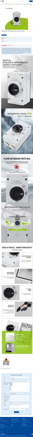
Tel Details (2, 433)
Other (19, 389)
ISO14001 (19, 383)
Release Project (24, 423)
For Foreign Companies (6, 420)
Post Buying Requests (13, 422)
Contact (30, 426)
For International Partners (3, 421)
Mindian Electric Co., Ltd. (5, 37)
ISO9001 (19, 382)
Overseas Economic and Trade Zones (26, 422)
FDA (19, 386)
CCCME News (13, 426)
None (19, 390)
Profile (22, 426)
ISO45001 (19, 384)
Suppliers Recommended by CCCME (15, 420)
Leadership (27, 426)
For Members (2, 420)
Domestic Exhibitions (8, 427)
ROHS (19, 387)
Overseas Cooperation (24, 421)
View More (3, 41)
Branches (25, 426)
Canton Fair (1, 428)
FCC (19, 388)
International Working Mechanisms (26, 420)
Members (12, 421)
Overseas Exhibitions (2, 427)
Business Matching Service (17, 421)
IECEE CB (19, 385)
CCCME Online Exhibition (3, 426)
